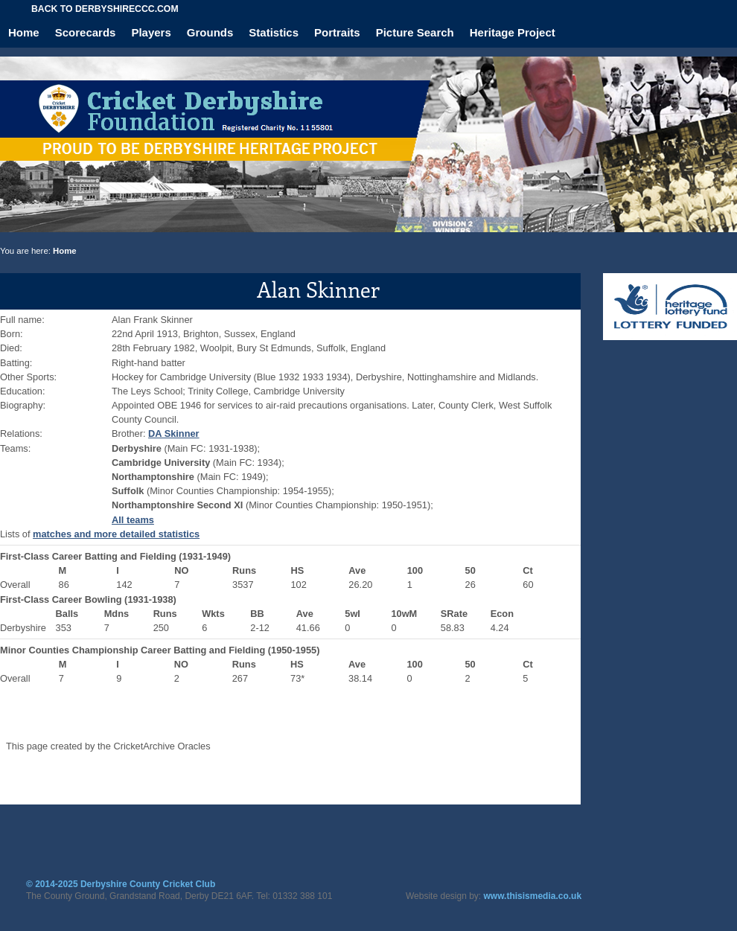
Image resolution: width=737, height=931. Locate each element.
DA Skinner (174, 433)
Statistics (274, 32)
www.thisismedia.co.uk (533, 896)
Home (23, 32)
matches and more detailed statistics (116, 534)
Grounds (210, 32)
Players (150, 32)
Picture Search (415, 32)
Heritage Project (512, 32)
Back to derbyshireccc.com (105, 9)
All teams (133, 519)
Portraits (337, 32)
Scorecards (85, 32)
